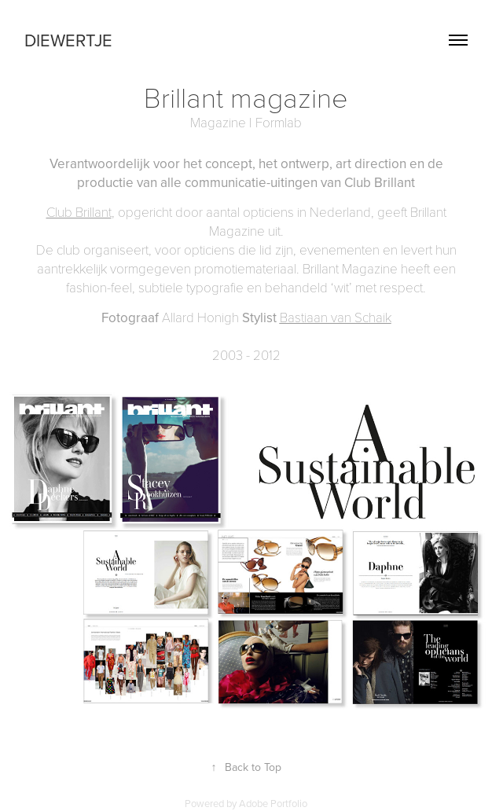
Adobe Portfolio (273, 803)
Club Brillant (79, 212)
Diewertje (68, 40)
